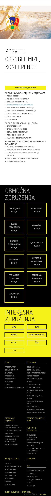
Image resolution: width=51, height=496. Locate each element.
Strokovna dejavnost (10, 419)
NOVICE (30, 483)
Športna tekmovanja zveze (17, 129)
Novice (8, 463)
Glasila (8, 481)
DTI (14, 350)
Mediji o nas (10, 484)
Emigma (42, 494)
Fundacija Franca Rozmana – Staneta (20, 147)
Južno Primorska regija (36, 373)
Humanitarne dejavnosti (16, 161)
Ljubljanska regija (34, 384)
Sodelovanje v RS (12, 436)
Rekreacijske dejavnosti (15, 135)
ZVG (14, 327)
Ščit (37, 342)
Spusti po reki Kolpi (14, 126)
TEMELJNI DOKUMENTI (35, 480)
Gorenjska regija (34, 370)
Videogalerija (10, 472)
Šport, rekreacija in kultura (21, 123)
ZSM (37, 327)
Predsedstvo (10, 379)
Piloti (14, 334)
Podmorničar (36, 334)
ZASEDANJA (31, 486)
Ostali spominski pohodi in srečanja (20, 108)
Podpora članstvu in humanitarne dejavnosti (25, 143)
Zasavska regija (33, 406)
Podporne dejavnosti (25, 88)
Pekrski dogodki (13, 96)
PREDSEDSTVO (32, 477)
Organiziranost (11, 370)
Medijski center (12, 459)
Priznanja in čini (11, 444)
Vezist (14, 342)
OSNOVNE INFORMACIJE (35, 471)
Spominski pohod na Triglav (17, 102)
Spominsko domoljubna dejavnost (25, 93)
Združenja (31, 362)
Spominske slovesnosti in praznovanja (21, 111)
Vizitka (8, 385)
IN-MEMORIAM (12, 120)
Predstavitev (10, 367)
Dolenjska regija (33, 367)
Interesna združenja (35, 409)
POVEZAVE (31, 459)
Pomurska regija (33, 387)
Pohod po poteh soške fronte (18, 99)
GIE (28, 466)
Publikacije (9, 478)
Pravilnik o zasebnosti (14, 388)
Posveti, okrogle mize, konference (20, 105)
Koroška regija (33, 376)
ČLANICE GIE (31, 474)
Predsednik (9, 376)
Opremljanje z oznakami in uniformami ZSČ (23, 158)
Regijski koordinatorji (36, 412)
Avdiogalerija (10, 475)
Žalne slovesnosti (14, 117)
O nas (7, 362)
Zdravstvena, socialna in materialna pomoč (23, 150)
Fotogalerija (10, 469)
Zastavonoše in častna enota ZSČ (19, 114)
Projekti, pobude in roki (35, 419)
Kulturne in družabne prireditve (19, 138)
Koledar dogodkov (13, 466)
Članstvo (9, 382)
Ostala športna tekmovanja (17, 132)
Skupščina (9, 373)
